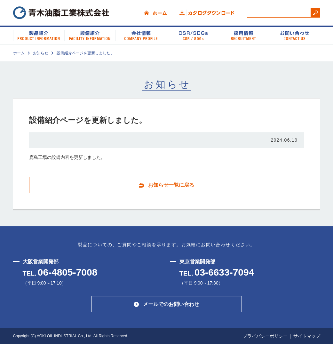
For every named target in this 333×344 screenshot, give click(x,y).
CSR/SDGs (192, 35)
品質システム (243, 35)
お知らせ (40, 53)
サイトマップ (306, 336)
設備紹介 (89, 35)
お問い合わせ (294, 35)
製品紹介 (38, 35)
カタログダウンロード (206, 13)
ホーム (155, 13)
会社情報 (141, 35)
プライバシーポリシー (265, 336)
